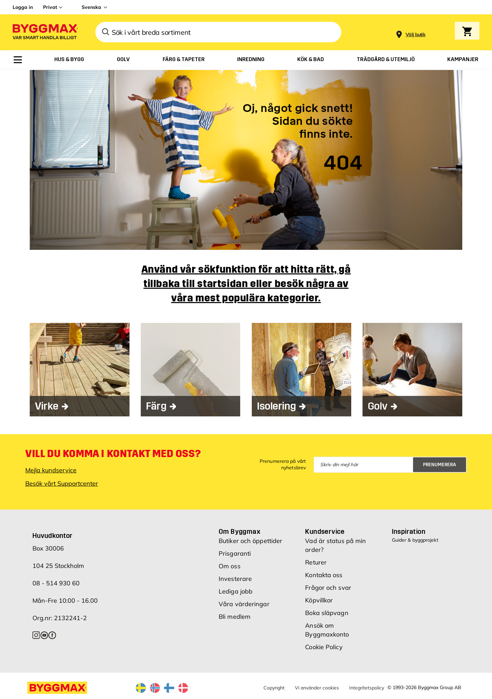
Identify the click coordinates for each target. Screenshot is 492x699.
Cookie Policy (323, 647)
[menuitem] (18, 59)
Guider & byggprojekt (415, 540)
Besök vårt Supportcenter (61, 483)
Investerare (235, 578)
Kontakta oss (323, 575)
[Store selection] (414, 32)
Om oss (230, 566)
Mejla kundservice (51, 469)
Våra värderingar (244, 604)
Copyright (274, 687)
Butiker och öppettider (250, 540)
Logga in (23, 7)
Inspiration (408, 531)
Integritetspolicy (366, 687)
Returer (316, 562)
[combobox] (218, 32)
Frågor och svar (328, 587)
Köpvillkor (319, 600)
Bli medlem (234, 616)
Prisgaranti (235, 553)
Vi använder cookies (317, 687)
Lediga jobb (235, 591)
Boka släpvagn (326, 612)
